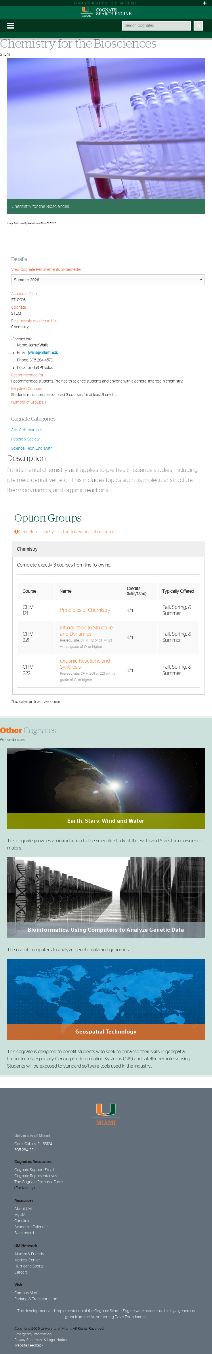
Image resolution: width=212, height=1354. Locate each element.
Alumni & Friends (29, 1254)
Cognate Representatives (35, 1176)
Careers (21, 1272)
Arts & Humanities (26, 430)
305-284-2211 (25, 1150)
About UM (23, 1209)
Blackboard (24, 1233)
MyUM (19, 1215)
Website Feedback (28, 1345)
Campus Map (25, 1293)
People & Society (25, 439)
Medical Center (27, 1260)
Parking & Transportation (35, 1299)
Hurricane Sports (28, 1266)
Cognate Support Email (34, 1170)
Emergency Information (32, 1334)
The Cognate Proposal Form (38, 1182)
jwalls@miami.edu (43, 353)
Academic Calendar (31, 1227)
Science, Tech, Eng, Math (32, 449)
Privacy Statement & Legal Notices (41, 1340)
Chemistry (27, 549)
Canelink (21, 1221)
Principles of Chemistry (85, 610)
